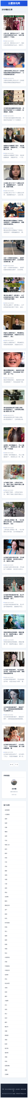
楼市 (6, 996)
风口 (6, 1013)
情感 (6, 948)
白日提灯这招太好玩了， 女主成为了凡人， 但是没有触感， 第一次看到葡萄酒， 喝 (14, 746)
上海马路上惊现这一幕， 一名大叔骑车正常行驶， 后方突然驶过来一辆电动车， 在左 (14, 521)
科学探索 (7, 922)
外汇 (6, 1005)
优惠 (6, 1031)
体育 (6, 836)
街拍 (6, 1061)
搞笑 (6, 888)
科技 (6, 857)
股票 (6, 935)
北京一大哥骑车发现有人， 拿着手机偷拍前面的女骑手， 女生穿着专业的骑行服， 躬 (14, 259)
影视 (6, 944)
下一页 (16, 764)
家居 (6, 914)
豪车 (6, 1022)
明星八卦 (7, 844)
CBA (6, 987)
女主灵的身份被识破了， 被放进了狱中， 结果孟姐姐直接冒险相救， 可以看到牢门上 (14, 709)
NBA (6, 831)
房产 (6, 909)
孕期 (6, 1057)
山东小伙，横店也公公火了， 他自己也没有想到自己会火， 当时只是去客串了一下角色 (14, 35)
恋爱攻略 (7, 1065)
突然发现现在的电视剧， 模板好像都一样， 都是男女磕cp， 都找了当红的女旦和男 (14, 634)
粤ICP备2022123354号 (7, 1093)
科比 (6, 979)
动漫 (6, 879)
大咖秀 (6, 1000)
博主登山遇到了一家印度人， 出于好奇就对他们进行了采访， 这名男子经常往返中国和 (14, 297)
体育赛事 (7, 810)
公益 (6, 883)
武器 (6, 961)
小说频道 (7, 814)
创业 (6, 1009)
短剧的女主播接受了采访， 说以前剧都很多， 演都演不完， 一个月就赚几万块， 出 (14, 147)
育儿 (6, 931)
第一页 (11, 764)
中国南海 (7, 966)
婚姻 (6, 1070)
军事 (6, 827)
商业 (6, 892)
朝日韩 (6, 1048)
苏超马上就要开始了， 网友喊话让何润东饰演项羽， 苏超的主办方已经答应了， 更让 (14, 334)
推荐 (6, 819)
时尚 (6, 918)
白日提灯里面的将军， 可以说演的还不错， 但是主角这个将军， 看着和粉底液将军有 (14, 671)
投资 (6, 992)
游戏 (6, 875)
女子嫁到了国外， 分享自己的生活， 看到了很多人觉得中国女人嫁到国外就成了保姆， (14, 484)
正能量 (6, 1074)
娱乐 (6, 849)
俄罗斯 (6, 1052)
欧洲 (6, 1044)
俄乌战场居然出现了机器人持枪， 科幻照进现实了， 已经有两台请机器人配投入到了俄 (14, 409)
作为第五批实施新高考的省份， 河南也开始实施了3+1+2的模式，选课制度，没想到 (14, 110)
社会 (6, 840)
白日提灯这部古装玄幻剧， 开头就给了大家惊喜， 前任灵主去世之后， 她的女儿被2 (14, 559)
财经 (6, 853)
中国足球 (7, 970)
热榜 (6, 823)
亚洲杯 (6, 974)
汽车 (6, 862)
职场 (6, 927)
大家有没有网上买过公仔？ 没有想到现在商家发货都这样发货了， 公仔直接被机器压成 (14, 72)
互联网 (6, 896)
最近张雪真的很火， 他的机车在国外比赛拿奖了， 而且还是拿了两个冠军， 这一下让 (14, 372)
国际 (6, 870)
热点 (6, 953)
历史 (6, 866)
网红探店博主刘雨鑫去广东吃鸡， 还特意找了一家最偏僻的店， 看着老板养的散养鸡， (14, 222)
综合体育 (7, 983)
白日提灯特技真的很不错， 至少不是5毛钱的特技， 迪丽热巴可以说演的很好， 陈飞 (14, 596)
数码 (6, 901)
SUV (6, 1018)
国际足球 (7, 905)
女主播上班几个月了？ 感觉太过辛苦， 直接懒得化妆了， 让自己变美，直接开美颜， (14, 184)
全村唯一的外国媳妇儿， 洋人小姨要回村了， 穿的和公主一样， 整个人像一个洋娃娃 (14, 447)
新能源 (6, 1035)
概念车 (6, 1026)
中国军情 (7, 957)
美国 (6, 1039)
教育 (6, 940)
